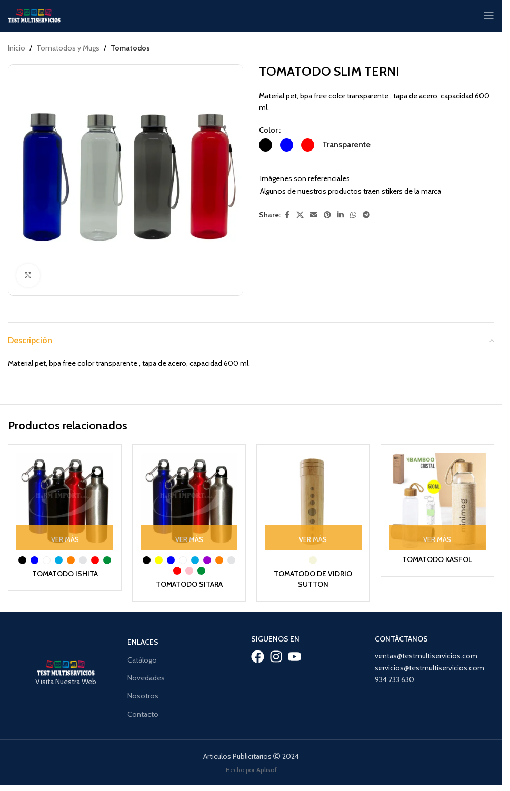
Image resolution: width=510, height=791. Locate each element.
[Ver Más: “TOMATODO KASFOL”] (437, 536)
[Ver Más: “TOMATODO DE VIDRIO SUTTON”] (313, 536)
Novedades (146, 678)
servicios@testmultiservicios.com (429, 667)
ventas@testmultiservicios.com (426, 655)
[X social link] (300, 215)
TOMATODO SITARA (189, 584)
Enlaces (142, 642)
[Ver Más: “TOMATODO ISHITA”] (64, 536)
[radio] (265, 145)
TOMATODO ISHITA (65, 573)
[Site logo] (34, 14)
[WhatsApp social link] (353, 215)
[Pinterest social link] (327, 215)
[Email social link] (314, 215)
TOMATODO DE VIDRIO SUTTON (313, 579)
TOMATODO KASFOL (437, 559)
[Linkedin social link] (340, 215)
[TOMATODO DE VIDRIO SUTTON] (313, 501)
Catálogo (142, 660)
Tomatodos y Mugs (67, 48)
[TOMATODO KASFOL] (437, 501)
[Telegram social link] (366, 215)
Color (268, 130)
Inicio (16, 48)
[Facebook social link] (287, 215)
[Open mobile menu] (488, 15)
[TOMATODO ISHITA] (64, 501)
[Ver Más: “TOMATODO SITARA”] (189, 536)
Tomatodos (130, 48)
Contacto (142, 713)
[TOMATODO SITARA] (189, 501)
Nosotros (142, 695)
